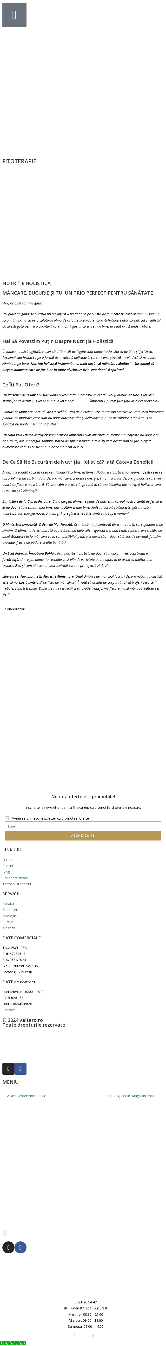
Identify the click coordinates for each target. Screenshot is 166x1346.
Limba (150, 1095)
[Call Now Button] (13, 1343)
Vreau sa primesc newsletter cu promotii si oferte (50, 818)
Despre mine (27, 1095)
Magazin (138, 1095)
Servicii (42, 1095)
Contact (126, 1095)
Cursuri (106, 1095)
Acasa (12, 1095)
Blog (116, 1095)
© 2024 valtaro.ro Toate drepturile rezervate (33, 1022)
